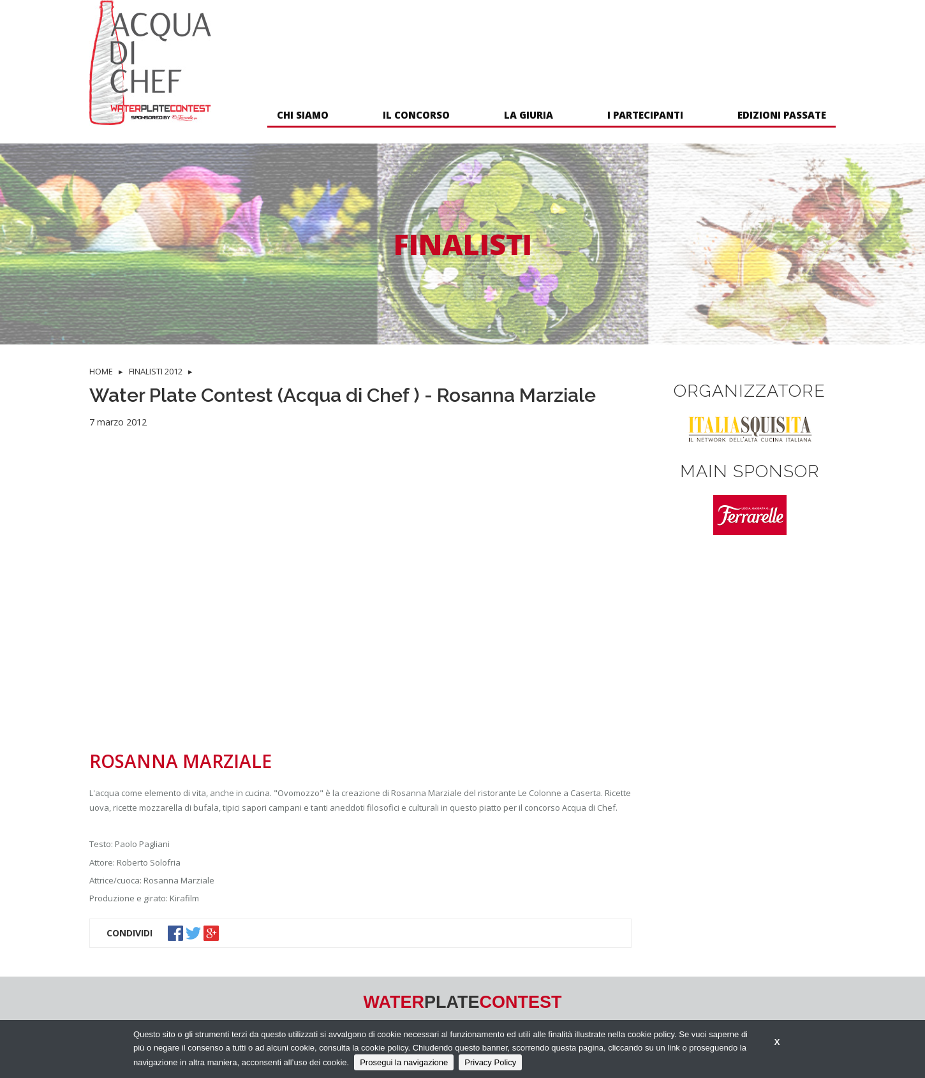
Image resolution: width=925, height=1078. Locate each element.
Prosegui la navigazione (404, 1062)
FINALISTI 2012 (155, 371)
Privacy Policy (490, 1062)
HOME (101, 371)
